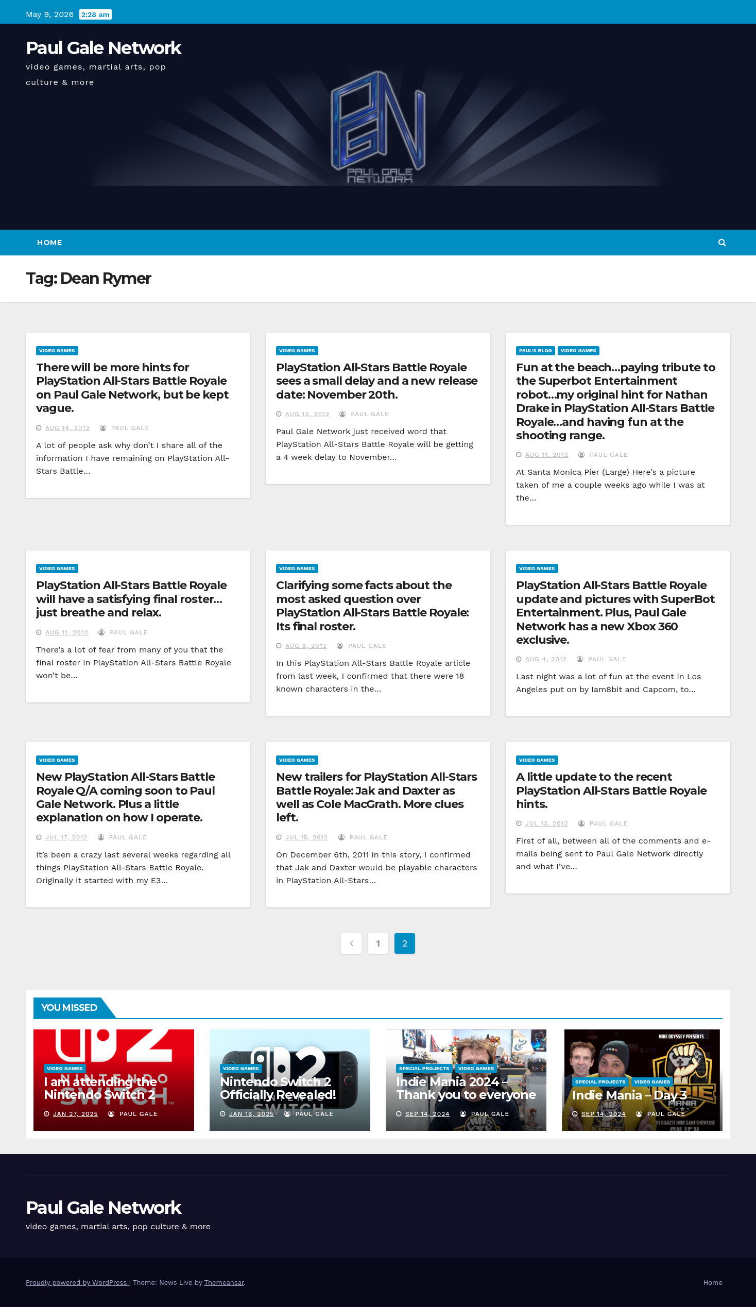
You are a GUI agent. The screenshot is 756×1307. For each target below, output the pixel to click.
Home (49, 242)
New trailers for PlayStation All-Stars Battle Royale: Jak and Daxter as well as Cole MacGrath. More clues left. (376, 797)
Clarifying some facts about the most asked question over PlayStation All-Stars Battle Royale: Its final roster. (372, 605)
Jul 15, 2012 (307, 837)
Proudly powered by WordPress (77, 1282)
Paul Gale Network (103, 48)
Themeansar (224, 1282)
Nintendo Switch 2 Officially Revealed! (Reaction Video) (278, 1094)
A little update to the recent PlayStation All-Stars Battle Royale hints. (611, 790)
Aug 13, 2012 (307, 414)
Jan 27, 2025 (75, 1113)
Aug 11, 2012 (547, 454)
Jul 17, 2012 (66, 837)
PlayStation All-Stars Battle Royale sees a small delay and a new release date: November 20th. (376, 381)
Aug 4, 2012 (546, 659)
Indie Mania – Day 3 (629, 1095)
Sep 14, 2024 (427, 1113)
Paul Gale (124, 428)
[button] (722, 242)
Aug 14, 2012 (67, 428)
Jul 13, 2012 (547, 823)
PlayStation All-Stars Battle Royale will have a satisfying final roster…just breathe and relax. (131, 599)
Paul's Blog (535, 350)
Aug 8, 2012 (306, 645)
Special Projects (424, 1068)
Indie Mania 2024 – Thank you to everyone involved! (466, 1094)
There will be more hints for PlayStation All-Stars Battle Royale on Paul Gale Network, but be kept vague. (132, 387)
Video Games (57, 350)
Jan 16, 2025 (251, 1113)
